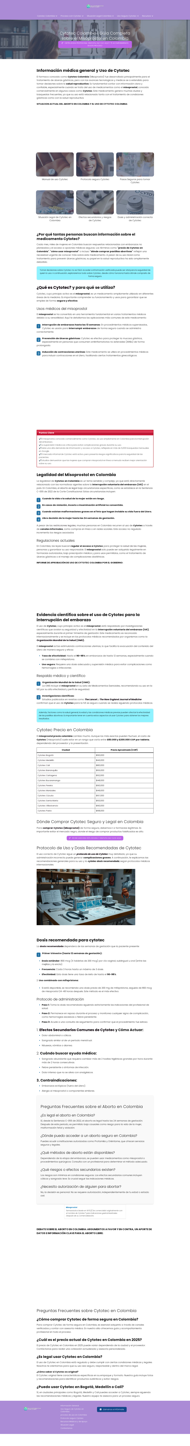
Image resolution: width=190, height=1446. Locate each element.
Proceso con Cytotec (71, 16)
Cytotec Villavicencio (48, 805)
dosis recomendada (51, 946)
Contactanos (66, 1428)
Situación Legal (67, 1425)
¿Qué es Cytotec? (54, 287)
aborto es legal (68, 488)
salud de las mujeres (134, 546)
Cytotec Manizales (47, 790)
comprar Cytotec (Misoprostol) (61, 827)
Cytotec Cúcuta (45, 795)
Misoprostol (71, 1207)
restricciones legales (64, 525)
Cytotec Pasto (45, 810)
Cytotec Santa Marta (48, 800)
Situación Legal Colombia (99, 16)
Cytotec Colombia (46, 16)
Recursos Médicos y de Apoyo (74, 1421)
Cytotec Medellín (46, 760)
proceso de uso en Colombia (74, 1415)
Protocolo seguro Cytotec (72, 1418)
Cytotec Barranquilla (47, 770)
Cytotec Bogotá (45, 755)
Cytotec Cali (44, 765)
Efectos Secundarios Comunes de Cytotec (77, 1030)
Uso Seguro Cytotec (126, 16)
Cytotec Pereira (45, 785)
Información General (70, 1405)
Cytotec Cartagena (47, 775)
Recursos (146, 16)
